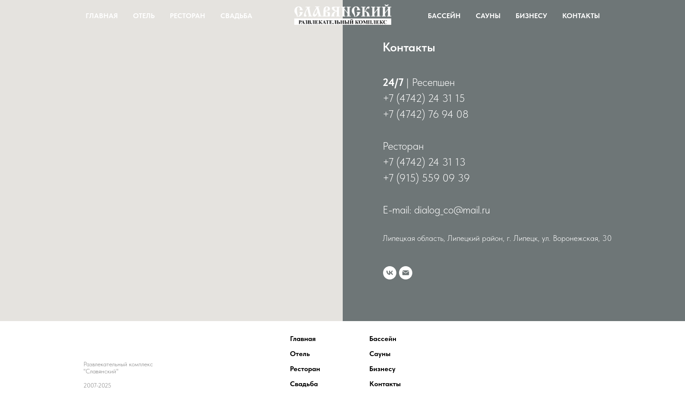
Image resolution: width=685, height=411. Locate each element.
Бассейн (444, 16)
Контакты (581, 16)
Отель (144, 16)
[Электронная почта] (405, 272)
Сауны (488, 16)
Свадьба (236, 16)
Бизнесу (531, 16)
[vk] (389, 272)
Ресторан (187, 16)
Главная (102, 16)
